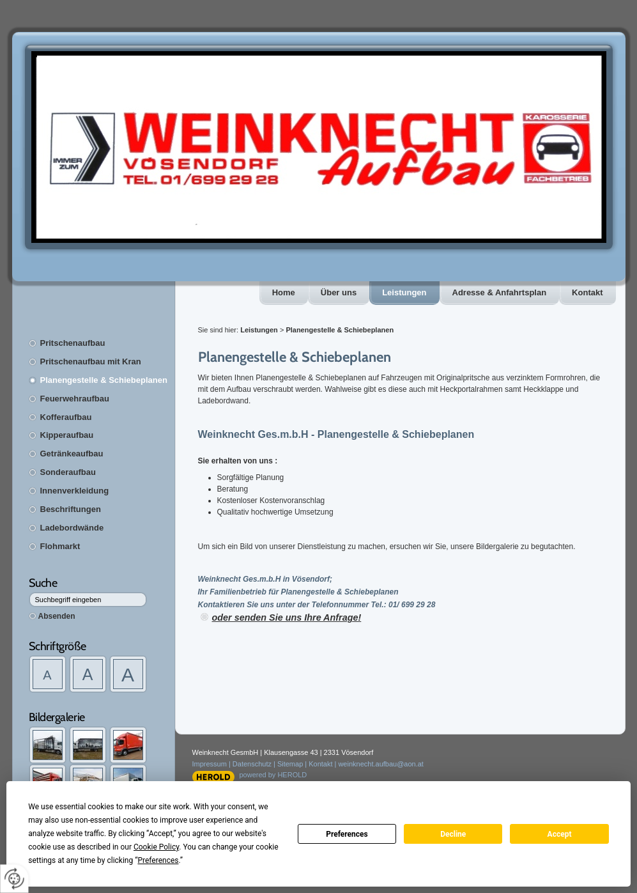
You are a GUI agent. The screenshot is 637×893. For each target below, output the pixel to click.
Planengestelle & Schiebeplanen (103, 380)
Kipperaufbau (67, 435)
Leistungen (404, 292)
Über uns (339, 292)
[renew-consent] (14, 878)
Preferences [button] (157, 860)
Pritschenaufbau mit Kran (90, 361)
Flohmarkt (60, 546)
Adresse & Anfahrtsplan (499, 292)
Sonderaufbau (68, 472)
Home (283, 292)
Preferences (347, 834)
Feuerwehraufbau (74, 398)
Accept (560, 834)
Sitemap (290, 764)
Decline (453, 834)
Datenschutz (252, 764)
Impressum (209, 764)
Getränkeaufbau (72, 453)
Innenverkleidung (74, 490)
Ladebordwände (72, 527)
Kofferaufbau (66, 417)
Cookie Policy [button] (156, 847)
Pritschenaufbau (72, 343)
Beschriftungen (70, 509)
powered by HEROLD (273, 775)
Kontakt (587, 292)
